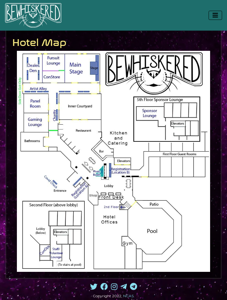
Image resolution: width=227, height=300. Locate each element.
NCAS (128, 296)
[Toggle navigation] (215, 15)
